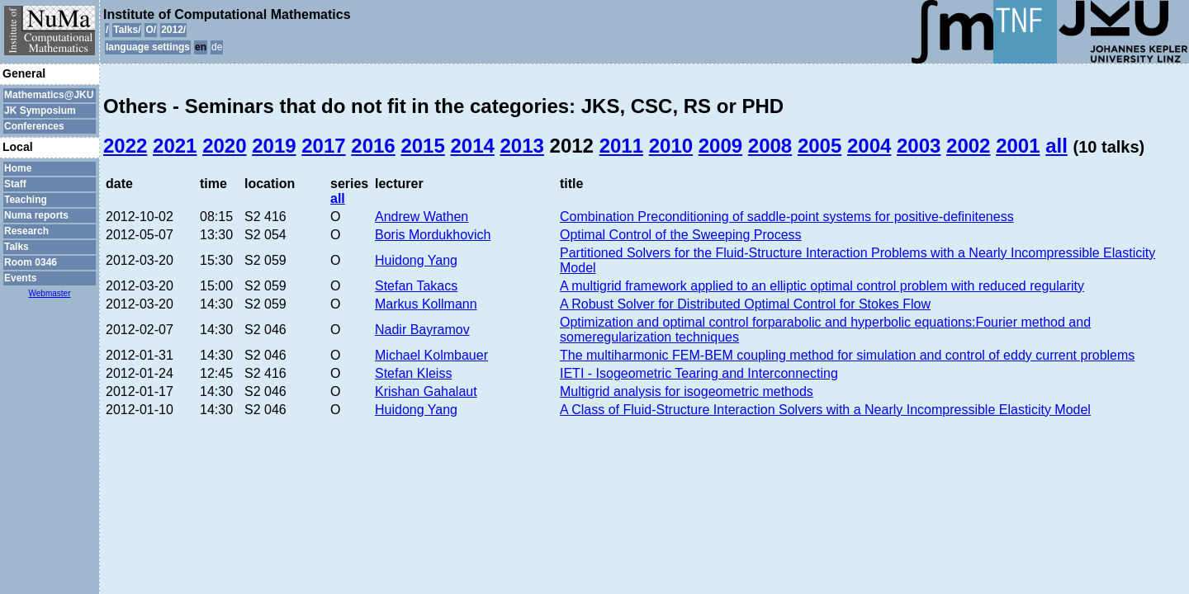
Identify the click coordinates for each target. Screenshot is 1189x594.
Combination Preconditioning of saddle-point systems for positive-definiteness (787, 217)
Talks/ (126, 29)
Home (17, 168)
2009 (720, 145)
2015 (422, 145)
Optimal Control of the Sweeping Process (681, 235)
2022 (125, 145)
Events (20, 278)
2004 (869, 145)
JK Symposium (40, 110)
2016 (373, 145)
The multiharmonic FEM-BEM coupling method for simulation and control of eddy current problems (847, 355)
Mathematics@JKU (48, 95)
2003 (918, 145)
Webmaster (50, 293)
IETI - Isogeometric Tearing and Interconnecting (699, 373)
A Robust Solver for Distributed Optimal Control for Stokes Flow (745, 304)
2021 (175, 145)
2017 (323, 145)
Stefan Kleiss (413, 373)
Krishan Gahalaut (426, 391)
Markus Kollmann (426, 304)
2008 (770, 145)
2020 (224, 145)
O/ (150, 29)
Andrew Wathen (421, 217)
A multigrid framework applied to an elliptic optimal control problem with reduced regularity (822, 286)
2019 (274, 145)
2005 (819, 145)
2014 (472, 145)
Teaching (25, 199)
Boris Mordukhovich (433, 235)
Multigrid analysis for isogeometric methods (686, 391)
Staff (15, 184)
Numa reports (36, 215)
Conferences (34, 126)
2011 (621, 145)
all (1056, 145)
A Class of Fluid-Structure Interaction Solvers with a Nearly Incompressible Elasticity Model (825, 410)
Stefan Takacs (416, 286)
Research (26, 231)
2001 (1018, 145)
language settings (148, 47)
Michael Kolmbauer (431, 355)
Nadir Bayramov (422, 330)
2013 (522, 145)
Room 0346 (30, 262)
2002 (968, 145)
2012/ (173, 29)
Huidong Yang (416, 260)
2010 (671, 145)
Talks (16, 246)
